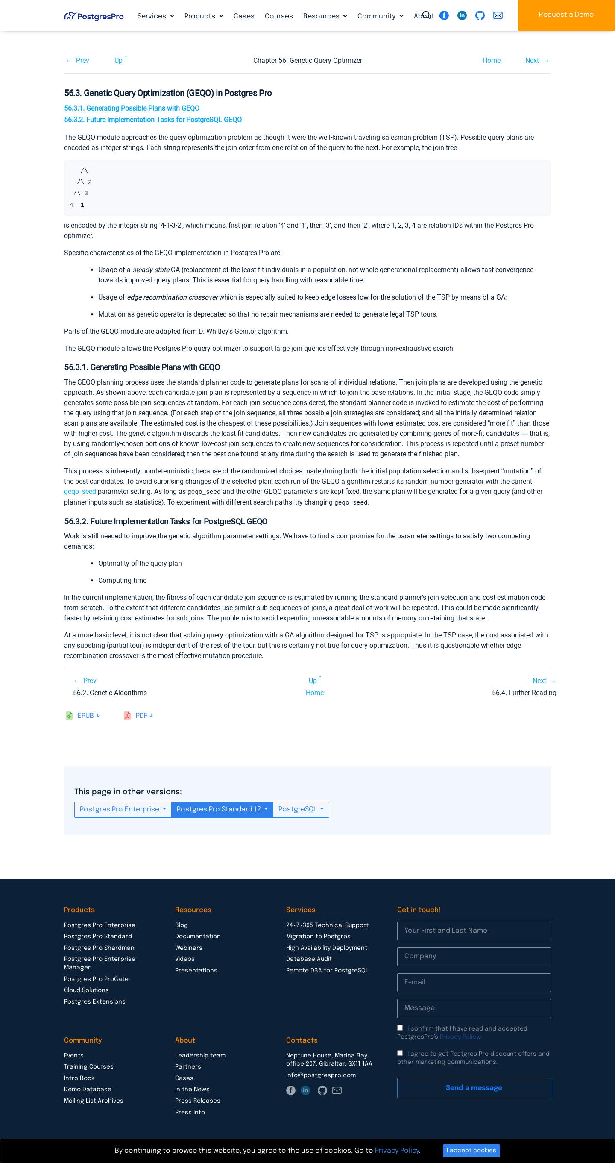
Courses (279, 16)
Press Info (190, 1112)
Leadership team (200, 1055)
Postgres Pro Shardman (99, 947)
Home (492, 60)
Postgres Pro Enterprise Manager (99, 962)
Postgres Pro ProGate (96, 978)
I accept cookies (471, 1151)
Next (532, 60)
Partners (188, 1066)
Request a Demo (566, 14)
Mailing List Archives (93, 1100)
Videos (185, 958)
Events (74, 1055)
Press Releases (197, 1100)
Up (118, 60)
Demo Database (87, 1089)
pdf (141, 715)
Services (153, 16)
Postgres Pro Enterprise (120, 808)
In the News (192, 1089)
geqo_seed (80, 492)
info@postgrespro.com (321, 1075)
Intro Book (79, 1078)
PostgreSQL (298, 808)
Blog (181, 925)
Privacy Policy (459, 1036)
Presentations (196, 970)
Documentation (198, 936)
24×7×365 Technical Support (327, 925)
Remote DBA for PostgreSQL (327, 970)
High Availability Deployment (326, 947)
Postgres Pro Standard (98, 936)
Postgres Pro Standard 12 (220, 808)
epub (86, 715)
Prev (82, 60)
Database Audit (309, 958)
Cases (244, 16)
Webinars (188, 947)
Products (200, 16)
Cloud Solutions (86, 990)
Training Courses (89, 1066)
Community (377, 16)
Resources (322, 16)
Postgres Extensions (95, 1001)
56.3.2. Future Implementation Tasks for (153, 120)
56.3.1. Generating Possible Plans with (131, 108)
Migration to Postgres (318, 936)
